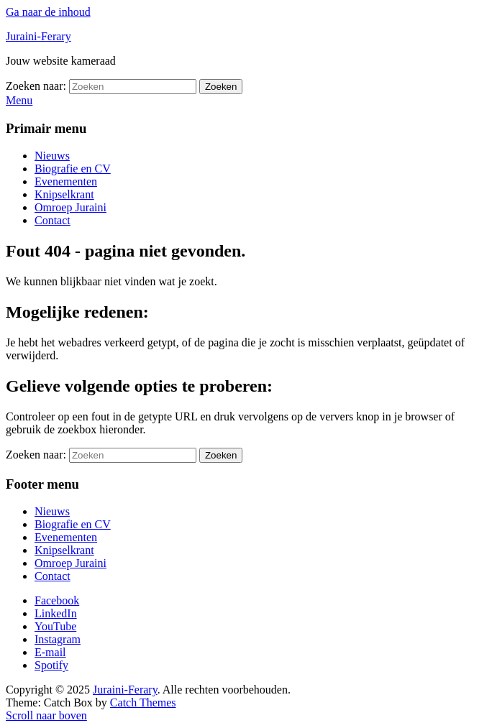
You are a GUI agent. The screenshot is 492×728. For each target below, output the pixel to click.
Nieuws (52, 155)
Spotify (51, 665)
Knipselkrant (64, 194)
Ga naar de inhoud (48, 12)
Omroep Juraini (70, 207)
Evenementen (66, 181)
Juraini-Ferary (38, 36)
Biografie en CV (73, 168)
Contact (52, 220)
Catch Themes (143, 702)
